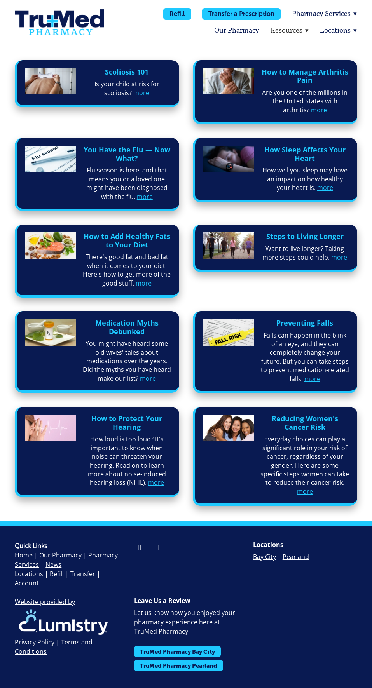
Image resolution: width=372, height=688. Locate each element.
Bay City (264, 556)
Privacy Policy (34, 642)
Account (27, 583)
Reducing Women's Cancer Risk (305, 422)
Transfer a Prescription (241, 13)
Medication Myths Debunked (127, 327)
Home (24, 555)
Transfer (82, 574)
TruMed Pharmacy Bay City (177, 651)
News (53, 564)
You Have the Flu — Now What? (127, 154)
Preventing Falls (304, 323)
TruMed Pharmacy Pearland (178, 665)
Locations (338, 30)
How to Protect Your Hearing (126, 422)
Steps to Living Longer (305, 236)
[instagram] (159, 547)
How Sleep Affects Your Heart (305, 154)
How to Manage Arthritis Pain (305, 76)
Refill (176, 13)
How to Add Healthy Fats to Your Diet (127, 240)
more (141, 93)
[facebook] (140, 547)
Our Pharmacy (235, 30)
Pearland (296, 556)
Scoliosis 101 (126, 72)
